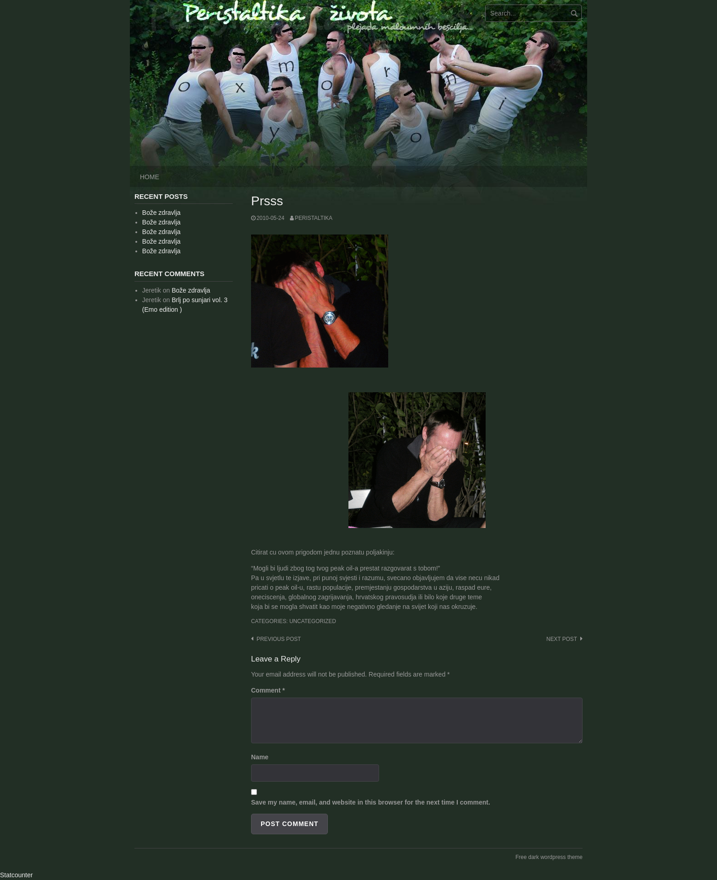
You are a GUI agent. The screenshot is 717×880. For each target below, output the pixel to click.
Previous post (279, 639)
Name (259, 757)
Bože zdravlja (161, 212)
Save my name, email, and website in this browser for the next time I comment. (370, 802)
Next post (561, 639)
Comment (268, 690)
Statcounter (16, 875)
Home (149, 177)
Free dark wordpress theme (549, 857)
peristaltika (313, 218)
